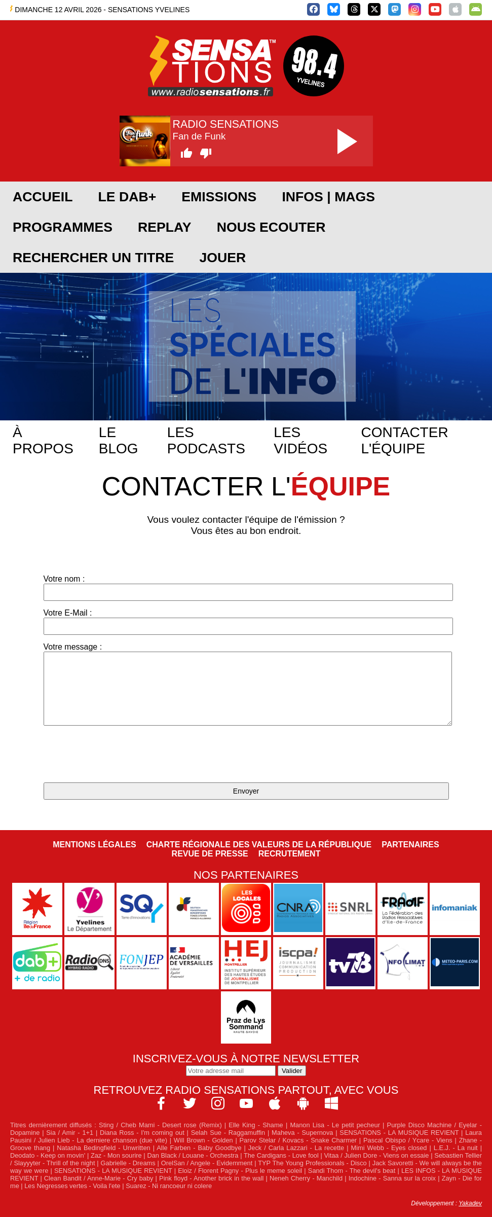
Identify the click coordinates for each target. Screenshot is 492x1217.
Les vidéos (300, 440)
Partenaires (410, 844)
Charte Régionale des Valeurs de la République (258, 844)
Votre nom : (246, 588)
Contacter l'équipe (404, 440)
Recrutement (289, 853)
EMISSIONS (218, 196)
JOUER (222, 257)
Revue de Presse (210, 853)
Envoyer (246, 791)
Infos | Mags (328, 196)
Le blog (118, 440)
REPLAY (165, 227)
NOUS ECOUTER (271, 227)
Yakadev (470, 1203)
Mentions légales (94, 844)
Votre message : (246, 684)
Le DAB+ (127, 196)
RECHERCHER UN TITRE (93, 257)
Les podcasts (206, 440)
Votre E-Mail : (246, 621)
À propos (43, 440)
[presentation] (121, 755)
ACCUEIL (42, 196)
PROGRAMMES (62, 227)
